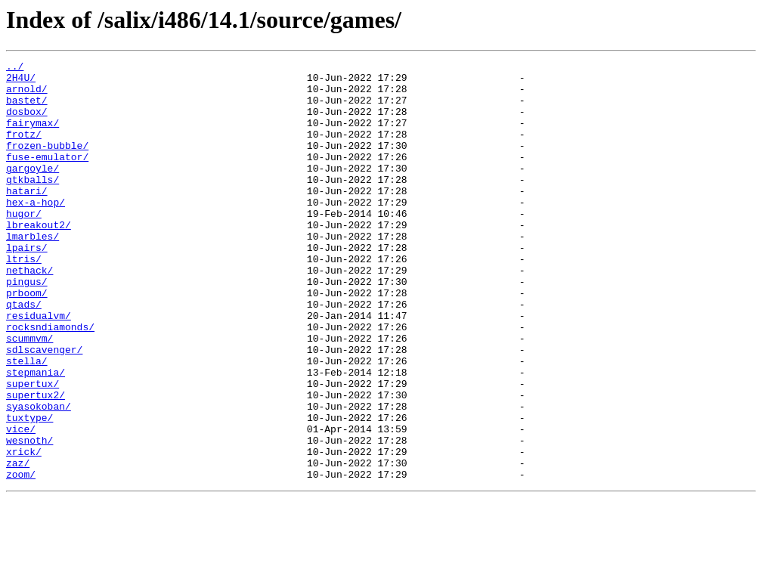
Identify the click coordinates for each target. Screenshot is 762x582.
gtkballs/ (32, 204)
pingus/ (27, 326)
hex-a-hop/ (35, 231)
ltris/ (24, 299)
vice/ (21, 503)
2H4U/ (21, 81)
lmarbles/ (32, 272)
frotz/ (24, 149)
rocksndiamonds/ (50, 381)
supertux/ (32, 449)
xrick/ (24, 530)
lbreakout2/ (38, 258)
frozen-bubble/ (47, 163)
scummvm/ (29, 394)
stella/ (27, 422)
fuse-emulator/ (47, 177)
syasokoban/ (38, 476)
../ (14, 68)
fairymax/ (32, 136)
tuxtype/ (29, 490)
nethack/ (29, 313)
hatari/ (27, 217)
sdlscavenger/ (44, 408)
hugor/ (24, 245)
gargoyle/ (32, 190)
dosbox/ (27, 122)
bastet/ (27, 109)
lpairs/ (27, 286)
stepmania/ (35, 435)
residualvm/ (38, 367)
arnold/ (27, 95)
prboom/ (27, 340)
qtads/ (24, 354)
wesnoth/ (29, 517)
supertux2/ (35, 462)
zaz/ (17, 544)
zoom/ (21, 558)
